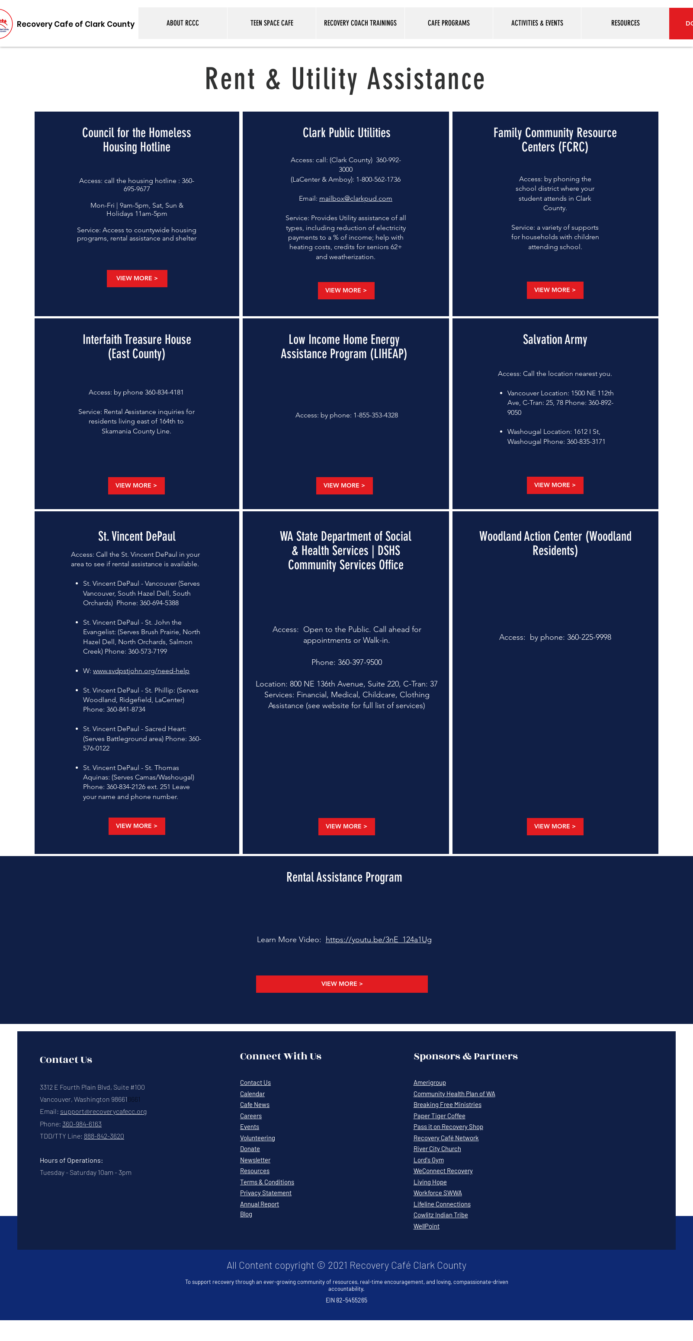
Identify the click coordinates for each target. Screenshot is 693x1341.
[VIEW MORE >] (137, 278)
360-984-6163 (82, 1124)
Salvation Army (555, 339)
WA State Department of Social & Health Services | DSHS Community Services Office (345, 551)
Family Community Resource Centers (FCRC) (555, 140)
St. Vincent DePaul (137, 536)
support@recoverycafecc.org (103, 1111)
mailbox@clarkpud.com (355, 198)
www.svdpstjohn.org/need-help (141, 671)
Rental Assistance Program (344, 877)
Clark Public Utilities (347, 133)
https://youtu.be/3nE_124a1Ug (379, 939)
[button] (182, 23)
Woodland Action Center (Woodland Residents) (555, 543)
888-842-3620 (104, 1136)
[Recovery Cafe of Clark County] (76, 24)
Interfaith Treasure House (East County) (137, 347)
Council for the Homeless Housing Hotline (136, 140)
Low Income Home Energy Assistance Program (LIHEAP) (344, 347)
